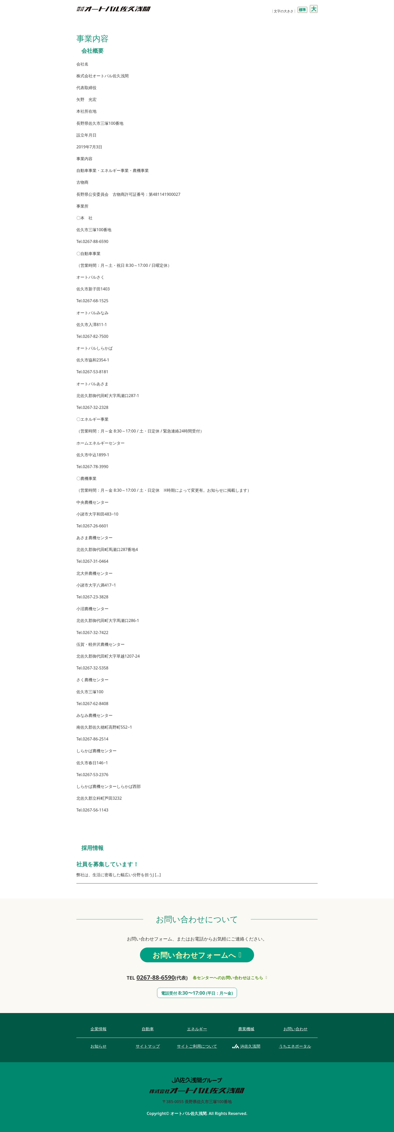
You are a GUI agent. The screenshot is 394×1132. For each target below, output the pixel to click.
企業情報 (98, 1029)
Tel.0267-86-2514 (92, 739)
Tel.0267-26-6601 (92, 526)
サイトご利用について (197, 1046)
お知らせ (98, 1046)
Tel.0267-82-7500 (92, 336)
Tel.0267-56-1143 (92, 810)
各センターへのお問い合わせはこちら (230, 978)
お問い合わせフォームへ (197, 955)
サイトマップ (148, 1046)
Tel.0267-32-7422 (92, 632)
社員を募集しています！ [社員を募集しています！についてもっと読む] (107, 864)
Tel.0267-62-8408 (92, 703)
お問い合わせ (295, 1029)
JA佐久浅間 (250, 1046)
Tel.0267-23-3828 (92, 597)
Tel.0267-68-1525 (92, 300)
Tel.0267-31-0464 (92, 561)
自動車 (148, 1029)
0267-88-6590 (155, 977)
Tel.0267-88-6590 (92, 241)
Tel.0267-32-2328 (92, 407)
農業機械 (246, 1029)
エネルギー (197, 1029)
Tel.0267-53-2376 (92, 774)
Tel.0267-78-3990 (92, 466)
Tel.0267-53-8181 (92, 371)
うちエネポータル (295, 1046)
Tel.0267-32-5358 (92, 668)
